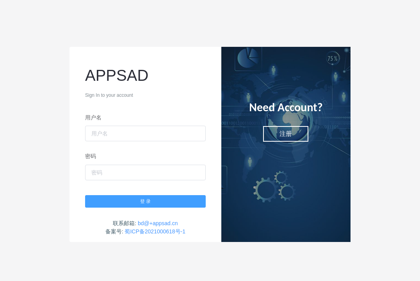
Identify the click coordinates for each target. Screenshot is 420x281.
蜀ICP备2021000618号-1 (155, 231)
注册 (285, 133)
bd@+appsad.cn (158, 223)
